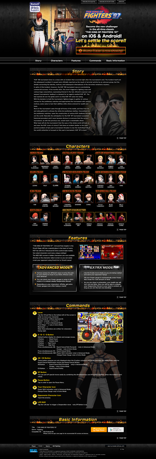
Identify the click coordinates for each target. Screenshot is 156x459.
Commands (95, 60)
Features (76, 60)
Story (38, 60)
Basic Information (115, 60)
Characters (56, 60)
